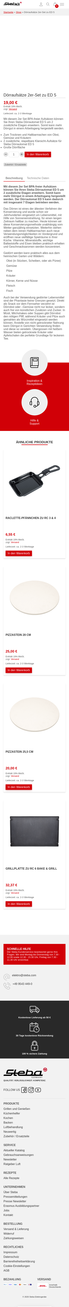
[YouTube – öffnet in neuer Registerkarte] (38, 1090)
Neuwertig (9, 1131)
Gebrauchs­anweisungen (18, 1154)
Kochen (8, 1117)
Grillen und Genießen (16, 1108)
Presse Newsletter (14, 1201)
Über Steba (10, 1192)
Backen (8, 1122)
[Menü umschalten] (62, 4)
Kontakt (8, 1215)
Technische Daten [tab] (38, 178)
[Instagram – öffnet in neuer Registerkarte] (31, 1090)
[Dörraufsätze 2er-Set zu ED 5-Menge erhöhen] (22, 154)
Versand (13, 109)
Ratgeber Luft (11, 1164)
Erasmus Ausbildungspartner (21, 1205)
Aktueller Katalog (14, 1150)
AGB (6, 1270)
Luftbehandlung (13, 1127)
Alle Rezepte (11, 1178)
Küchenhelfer (11, 1113)
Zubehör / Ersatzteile (15, 164)
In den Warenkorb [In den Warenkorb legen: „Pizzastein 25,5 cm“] (19, 787)
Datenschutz (11, 1256)
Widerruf (8, 1233)
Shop (18, 12)
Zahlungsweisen (13, 1238)
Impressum (10, 1252)
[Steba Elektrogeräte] (12, 4)
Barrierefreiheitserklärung (19, 1261)
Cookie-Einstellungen (16, 1265)
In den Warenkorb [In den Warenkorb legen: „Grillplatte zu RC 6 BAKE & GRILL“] (19, 903)
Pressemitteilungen (15, 1196)
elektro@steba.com (24, 975)
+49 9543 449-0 (22, 983)
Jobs (6, 1210)
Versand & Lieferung (16, 1229)
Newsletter (10, 1159)
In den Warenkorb (38, 154)
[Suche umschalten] (48, 4)
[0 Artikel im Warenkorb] (55, 4)
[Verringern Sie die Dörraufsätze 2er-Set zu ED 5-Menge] (5, 154)
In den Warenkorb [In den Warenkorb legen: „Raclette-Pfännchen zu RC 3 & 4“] (19, 553)
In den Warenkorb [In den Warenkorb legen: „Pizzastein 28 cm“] (19, 670)
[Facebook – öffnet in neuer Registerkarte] (24, 1090)
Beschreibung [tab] (14, 178)
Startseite (8, 12)
